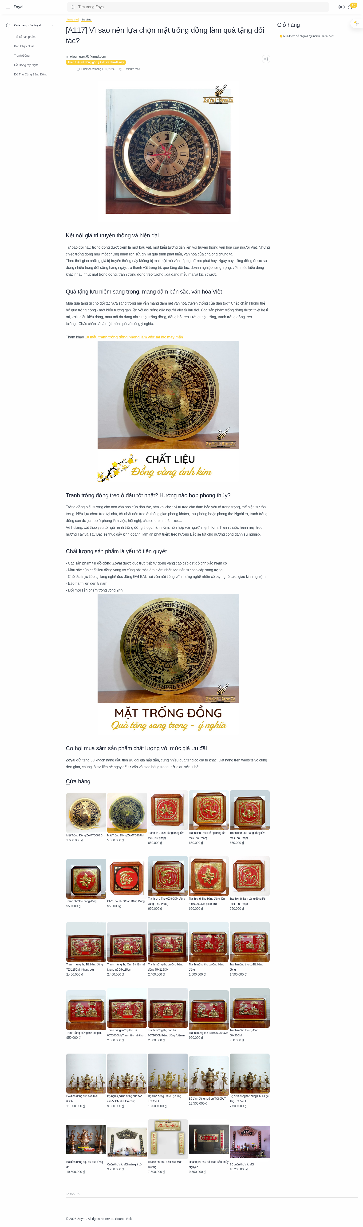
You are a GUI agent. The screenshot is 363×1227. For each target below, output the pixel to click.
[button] (342, 7)
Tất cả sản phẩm (25, 37)
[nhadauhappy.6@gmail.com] (86, 56)
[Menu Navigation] (8, 7)
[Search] (198, 7)
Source (120, 1219)
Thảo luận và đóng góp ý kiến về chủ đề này (96, 62)
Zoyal (18, 7)
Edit (129, 1219)
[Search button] (73, 7)
